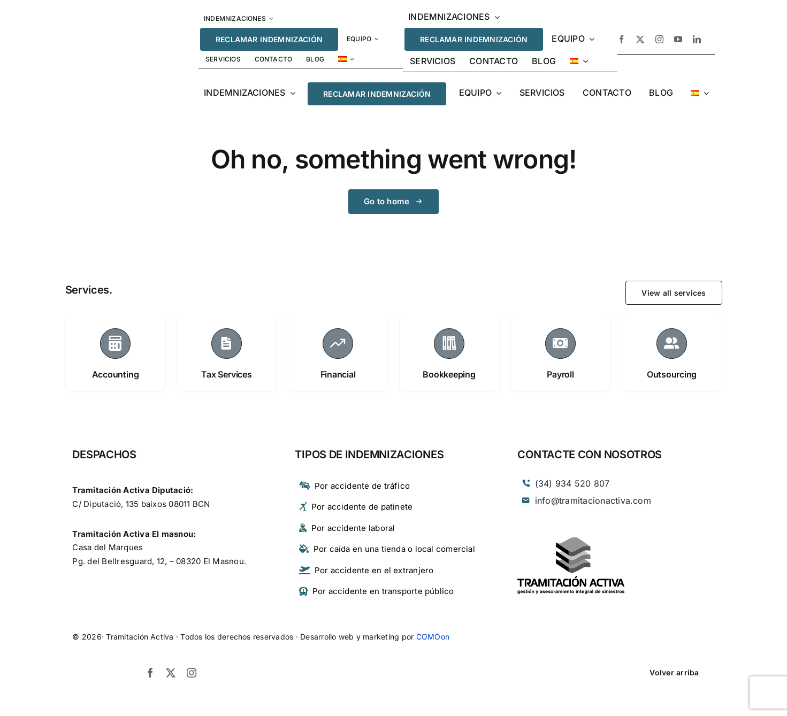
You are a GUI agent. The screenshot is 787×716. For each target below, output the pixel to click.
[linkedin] (697, 39)
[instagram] (659, 39)
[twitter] (640, 39)
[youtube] (678, 39)
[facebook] (621, 39)
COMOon (432, 636)
